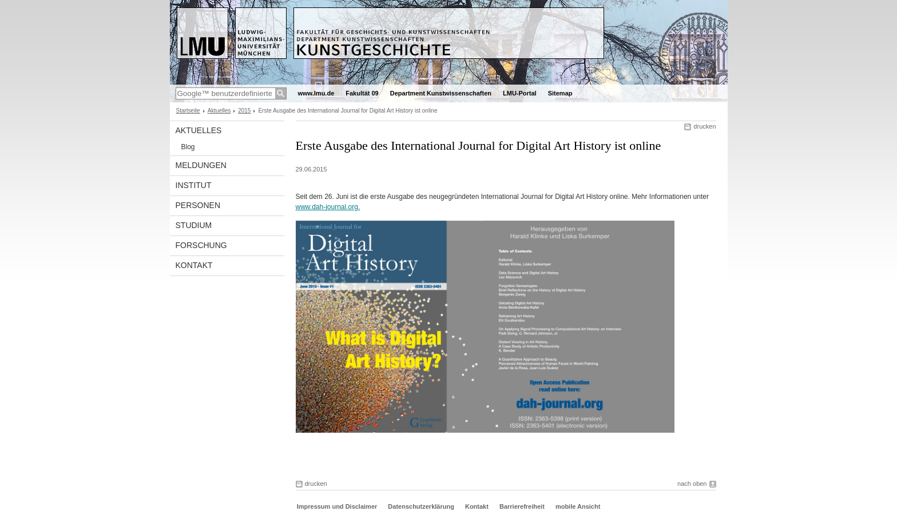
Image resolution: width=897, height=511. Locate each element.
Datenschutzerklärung (421, 506)
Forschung (201, 245)
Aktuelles (219, 110)
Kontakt (194, 265)
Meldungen (201, 165)
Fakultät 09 (362, 93)
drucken (704, 126)
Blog (188, 147)
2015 (244, 110)
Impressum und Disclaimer (337, 506)
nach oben (692, 483)
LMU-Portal (520, 93)
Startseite (188, 110)
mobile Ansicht (577, 506)
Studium (194, 225)
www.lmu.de (316, 93)
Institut (194, 185)
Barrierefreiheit (522, 506)
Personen (198, 205)
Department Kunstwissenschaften (440, 93)
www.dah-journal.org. (328, 207)
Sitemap (560, 93)
